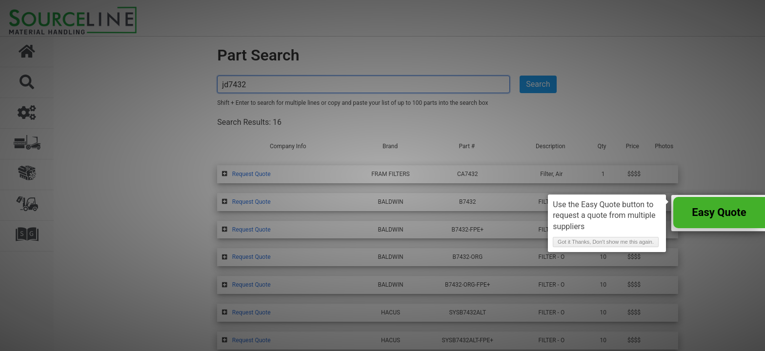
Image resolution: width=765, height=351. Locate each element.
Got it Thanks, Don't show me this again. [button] (606, 242)
